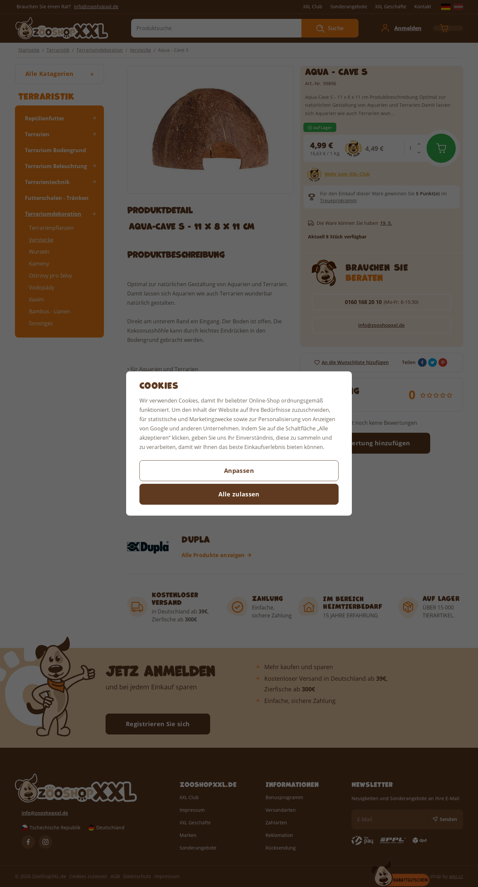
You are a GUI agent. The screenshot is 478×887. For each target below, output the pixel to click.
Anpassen (239, 471)
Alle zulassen (239, 494)
